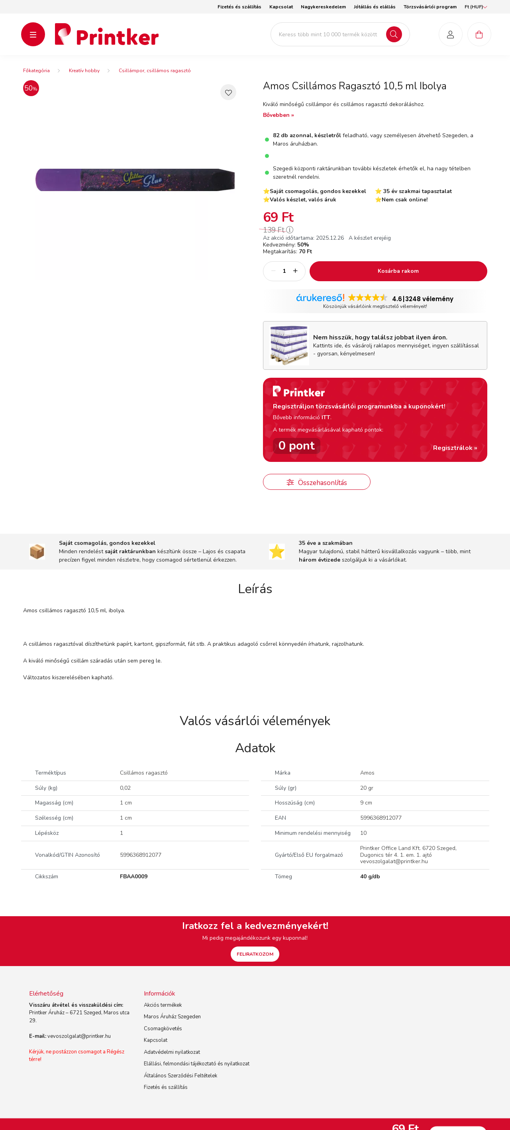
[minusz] (273, 278)
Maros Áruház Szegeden (172, 1023)
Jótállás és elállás (375, 7)
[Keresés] (394, 37)
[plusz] (295, 278)
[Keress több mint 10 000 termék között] (340, 37)
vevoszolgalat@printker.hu (79, 1042)
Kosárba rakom (398, 277)
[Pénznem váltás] (474, 6)
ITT (326, 424)
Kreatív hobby (84, 77)
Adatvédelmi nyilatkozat (172, 1058)
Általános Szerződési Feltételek (180, 1082)
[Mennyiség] (284, 277)
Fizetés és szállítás (239, 7)
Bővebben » (278, 121)
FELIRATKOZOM (255, 960)
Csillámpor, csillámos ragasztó (155, 77)
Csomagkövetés (163, 1035)
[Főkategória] (36, 77)
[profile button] (451, 37)
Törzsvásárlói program (430, 7)
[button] (228, 98)
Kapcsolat (281, 7)
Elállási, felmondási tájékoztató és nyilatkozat (196, 1070)
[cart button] (479, 37)
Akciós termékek (163, 1011)
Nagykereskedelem (323, 7)
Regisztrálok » (455, 454)
